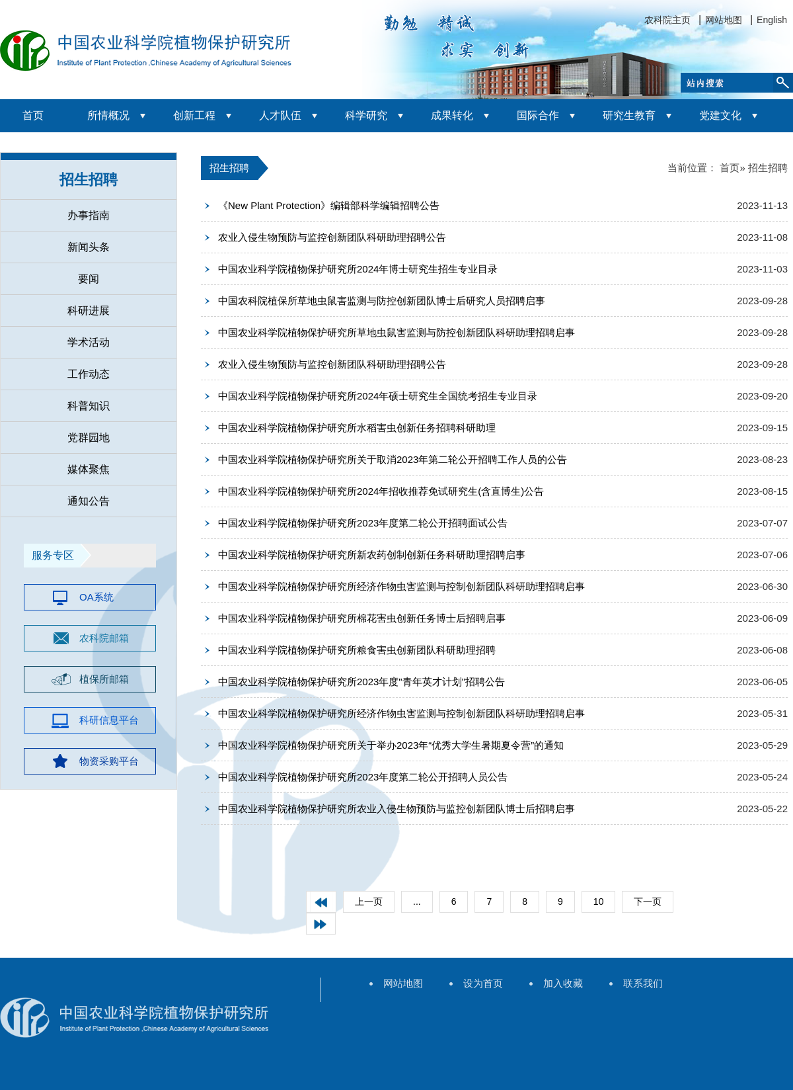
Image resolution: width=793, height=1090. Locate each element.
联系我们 (643, 983)
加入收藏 (563, 983)
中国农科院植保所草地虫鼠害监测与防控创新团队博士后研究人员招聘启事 (381, 300)
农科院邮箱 (104, 638)
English (772, 20)
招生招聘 (88, 179)
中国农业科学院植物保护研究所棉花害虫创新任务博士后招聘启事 (362, 618)
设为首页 (483, 983)
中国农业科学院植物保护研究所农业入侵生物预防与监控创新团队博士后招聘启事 (396, 808)
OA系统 (96, 597)
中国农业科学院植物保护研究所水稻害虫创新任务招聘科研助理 (357, 427)
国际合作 (538, 115)
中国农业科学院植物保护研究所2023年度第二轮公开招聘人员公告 (363, 776)
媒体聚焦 (88, 469)
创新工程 (194, 115)
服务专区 (53, 555)
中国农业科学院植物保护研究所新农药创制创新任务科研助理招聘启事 (371, 554)
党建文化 (720, 115)
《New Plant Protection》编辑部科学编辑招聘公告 (328, 205)
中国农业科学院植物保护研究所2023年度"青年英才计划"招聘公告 (361, 681)
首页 (33, 115)
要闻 (88, 278)
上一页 (369, 901)
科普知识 (88, 405)
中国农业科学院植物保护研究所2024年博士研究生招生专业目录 (358, 268)
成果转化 (452, 115)
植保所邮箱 (104, 679)
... (417, 901)
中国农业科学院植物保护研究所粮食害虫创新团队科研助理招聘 (357, 649)
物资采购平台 (109, 761)
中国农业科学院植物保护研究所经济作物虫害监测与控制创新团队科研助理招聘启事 (401, 586)
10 (598, 901)
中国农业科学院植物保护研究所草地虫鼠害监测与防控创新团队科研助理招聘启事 (396, 332)
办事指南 (88, 215)
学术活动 (88, 342)
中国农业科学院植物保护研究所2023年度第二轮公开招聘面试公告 (363, 522)
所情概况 (108, 115)
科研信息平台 (109, 720)
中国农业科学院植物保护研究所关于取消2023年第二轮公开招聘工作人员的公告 (392, 459)
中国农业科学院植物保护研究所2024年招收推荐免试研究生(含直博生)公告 (381, 491)
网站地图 (723, 20)
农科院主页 (667, 20)
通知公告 (88, 501)
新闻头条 (88, 247)
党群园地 (88, 437)
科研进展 (88, 310)
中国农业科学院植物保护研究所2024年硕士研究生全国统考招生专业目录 (377, 395)
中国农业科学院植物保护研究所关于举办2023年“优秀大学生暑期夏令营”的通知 (391, 745)
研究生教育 (629, 115)
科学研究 (366, 115)
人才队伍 (280, 115)
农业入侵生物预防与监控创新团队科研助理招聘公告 (332, 237)
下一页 (647, 901)
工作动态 (88, 374)
